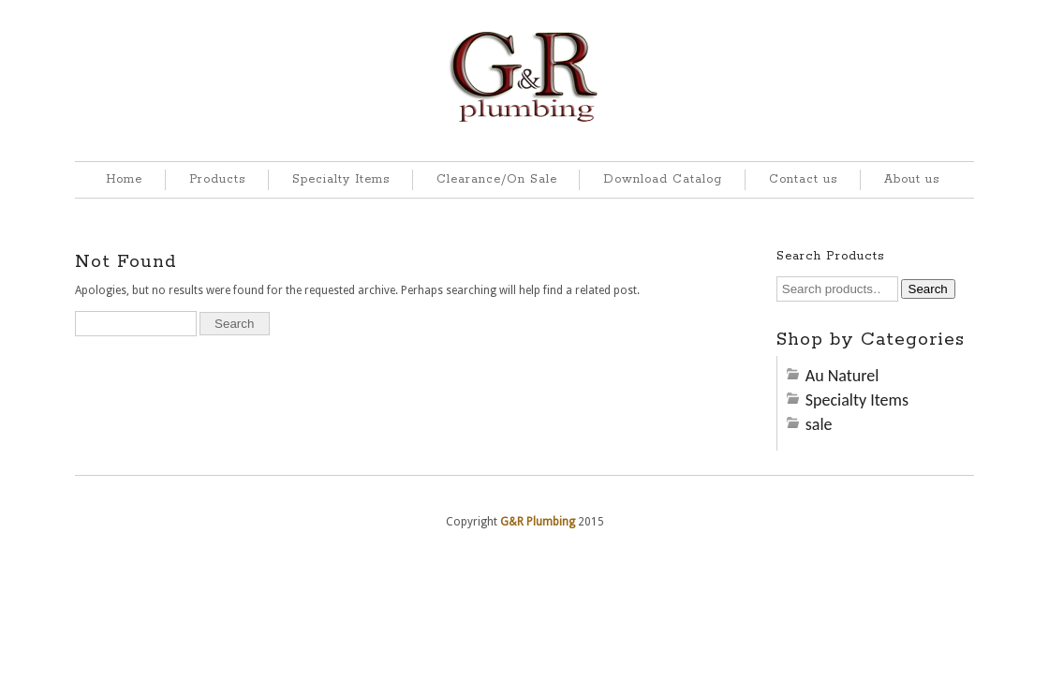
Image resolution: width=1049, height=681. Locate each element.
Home (124, 179)
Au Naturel (842, 375)
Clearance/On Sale (496, 179)
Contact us (803, 179)
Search (928, 289)
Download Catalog (662, 179)
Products (217, 179)
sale (819, 424)
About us (911, 179)
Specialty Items (341, 179)
